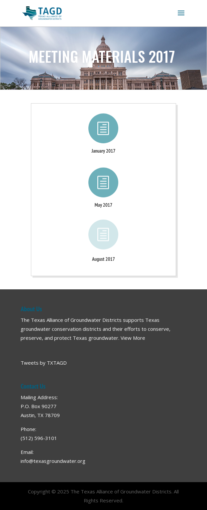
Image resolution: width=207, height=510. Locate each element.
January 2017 (104, 151)
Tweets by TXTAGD (44, 362)
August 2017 (103, 259)
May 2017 (103, 205)
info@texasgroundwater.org (53, 461)
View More (133, 337)
